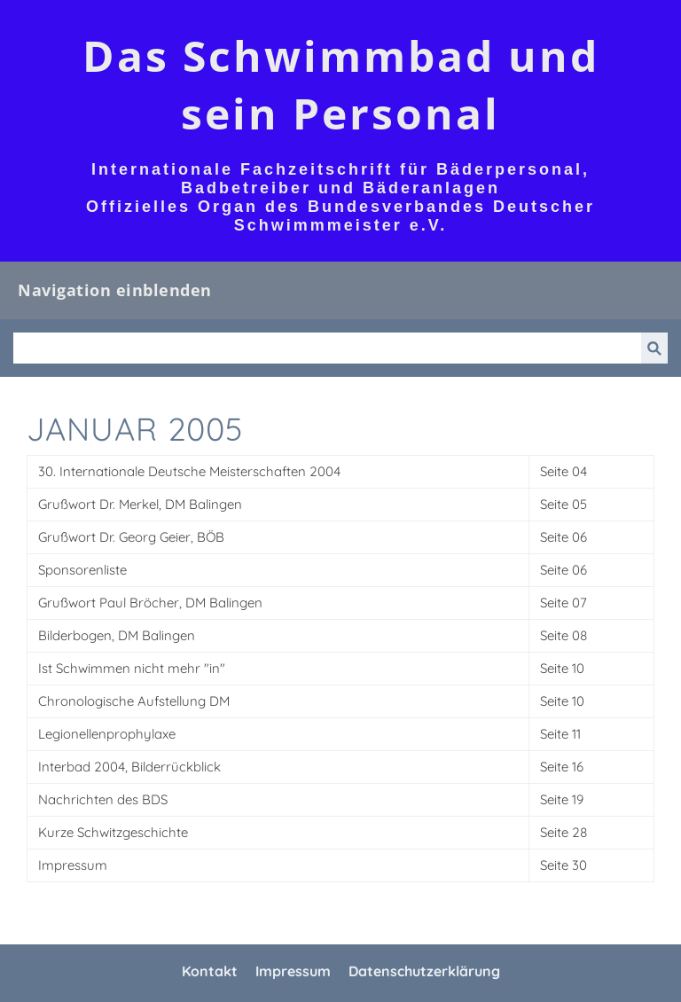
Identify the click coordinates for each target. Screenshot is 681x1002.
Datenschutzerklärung (424, 971)
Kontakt (210, 971)
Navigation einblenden (115, 290)
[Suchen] (327, 348)
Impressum (293, 971)
